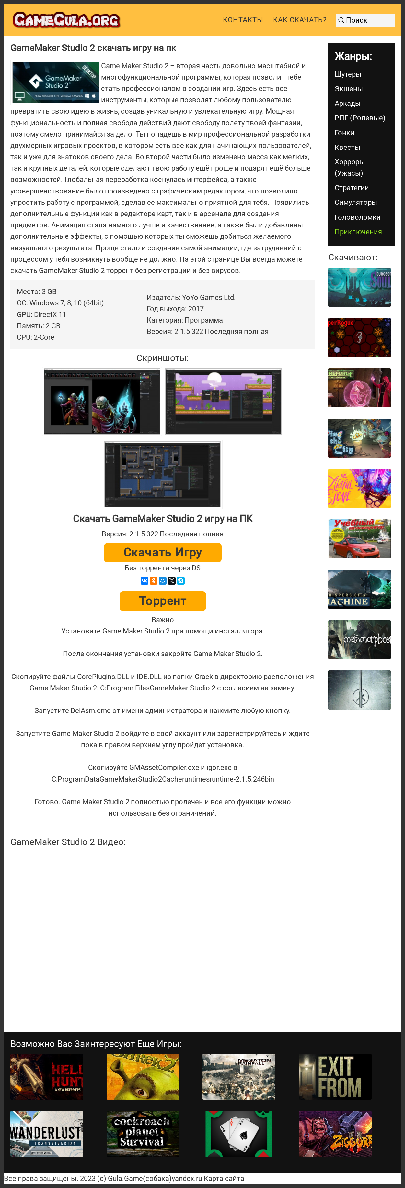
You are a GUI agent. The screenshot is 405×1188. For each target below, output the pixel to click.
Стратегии (352, 188)
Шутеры (348, 74)
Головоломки (358, 217)
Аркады (348, 103)
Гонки (344, 133)
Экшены (349, 89)
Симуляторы (356, 202)
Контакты (243, 20)
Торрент (163, 601)
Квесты (347, 147)
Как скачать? (300, 20)
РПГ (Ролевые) (360, 118)
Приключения (358, 232)
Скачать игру (162, 552)
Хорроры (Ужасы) (350, 167)
